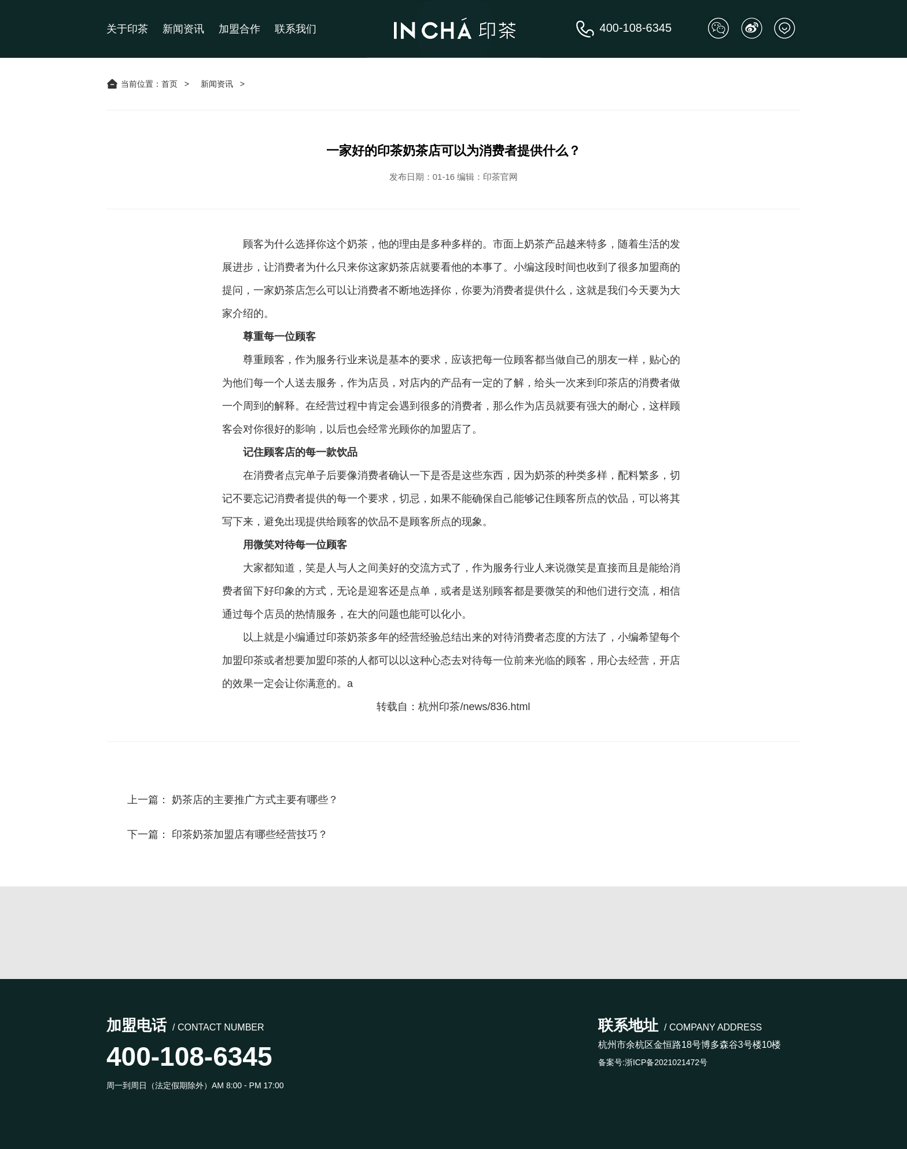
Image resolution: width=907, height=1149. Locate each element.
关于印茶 (127, 29)
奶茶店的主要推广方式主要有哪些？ (255, 800)
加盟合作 (239, 29)
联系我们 (295, 29)
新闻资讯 (183, 29)
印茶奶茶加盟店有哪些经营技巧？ (250, 834)
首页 (169, 83)
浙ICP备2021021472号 (666, 1062)
